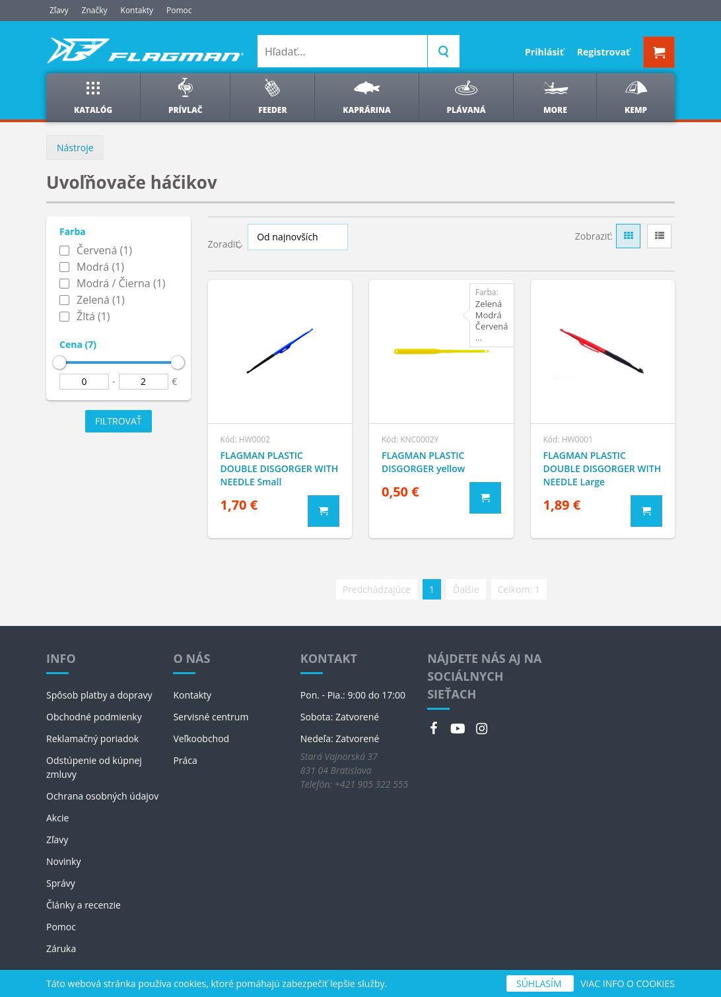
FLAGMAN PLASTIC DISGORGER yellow (423, 462)
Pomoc (179, 10)
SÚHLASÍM (540, 983)
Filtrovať (118, 421)
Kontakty (137, 10)
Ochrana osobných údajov (102, 796)
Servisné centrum (210, 716)
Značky (95, 10)
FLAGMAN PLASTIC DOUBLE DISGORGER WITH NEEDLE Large (602, 468)
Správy (60, 883)
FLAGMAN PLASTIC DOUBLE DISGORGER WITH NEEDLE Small (280, 468)
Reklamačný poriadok (92, 738)
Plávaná (465, 97)
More (554, 97)
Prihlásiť (544, 52)
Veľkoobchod (201, 738)
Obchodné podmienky (94, 716)
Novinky (63, 861)
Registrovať (603, 52)
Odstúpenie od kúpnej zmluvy (94, 767)
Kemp (636, 97)
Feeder (272, 97)
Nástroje (75, 147)
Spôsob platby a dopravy (99, 695)
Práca (185, 760)
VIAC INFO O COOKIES (627, 983)
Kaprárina (366, 97)
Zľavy (59, 10)
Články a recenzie (83, 905)
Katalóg (93, 97)
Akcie (57, 817)
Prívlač (185, 97)
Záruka (61, 948)
